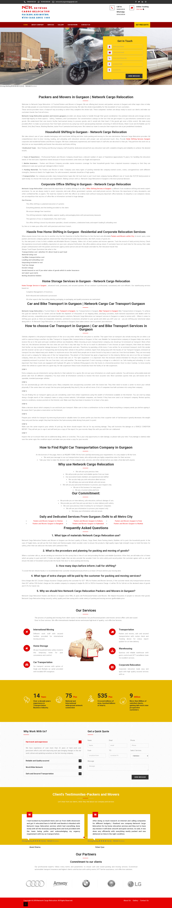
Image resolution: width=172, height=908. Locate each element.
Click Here (139, 9)
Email (110, 740)
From (89, 750)
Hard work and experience (37, 742)
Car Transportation (42, 662)
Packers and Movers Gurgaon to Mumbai (128, 523)
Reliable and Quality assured (37, 761)
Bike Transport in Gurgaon (109, 311)
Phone (132, 740)
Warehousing (125, 648)
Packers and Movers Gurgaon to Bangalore (48, 523)
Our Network (72, 25)
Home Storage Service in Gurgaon (34, 285)
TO (110, 750)
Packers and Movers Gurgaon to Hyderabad (88, 523)
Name (90, 740)
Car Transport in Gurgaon (66, 311)
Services (50, 25)
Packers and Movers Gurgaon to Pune (128, 521)
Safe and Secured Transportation (40, 774)
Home (25, 25)
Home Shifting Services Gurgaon (138, 139)
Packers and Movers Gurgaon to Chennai (48, 521)
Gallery (61, 25)
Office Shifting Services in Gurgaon (99, 188)
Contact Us (85, 25)
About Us (127, 900)
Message (91, 761)
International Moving (43, 629)
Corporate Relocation (130, 665)
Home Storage (40, 646)
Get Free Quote (142, 25)
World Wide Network (34, 767)
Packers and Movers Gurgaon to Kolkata (88, 521)
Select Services (135, 750)
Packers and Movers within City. (122, 236)
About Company (37, 25)
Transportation (126, 629)
